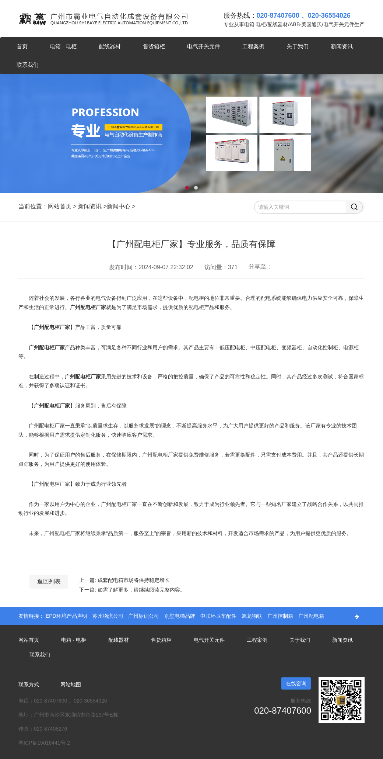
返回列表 (49, 581)
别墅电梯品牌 (180, 616)
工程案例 (253, 46)
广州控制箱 (281, 616)
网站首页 (59, 206)
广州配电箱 (311, 616)
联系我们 (28, 65)
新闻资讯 (342, 46)
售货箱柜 (154, 46)
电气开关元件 (203, 46)
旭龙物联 (253, 616)
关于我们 (298, 46)
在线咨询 (296, 683)
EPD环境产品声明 (67, 616)
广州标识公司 (144, 616)
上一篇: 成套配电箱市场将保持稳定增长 (124, 580)
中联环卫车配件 (219, 616)
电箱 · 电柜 (63, 46)
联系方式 (28, 684)
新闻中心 (118, 206)
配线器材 (110, 46)
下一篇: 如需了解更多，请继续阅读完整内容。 (132, 590)
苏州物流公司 (108, 616)
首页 (22, 46)
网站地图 (70, 684)
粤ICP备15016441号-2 (44, 743)
